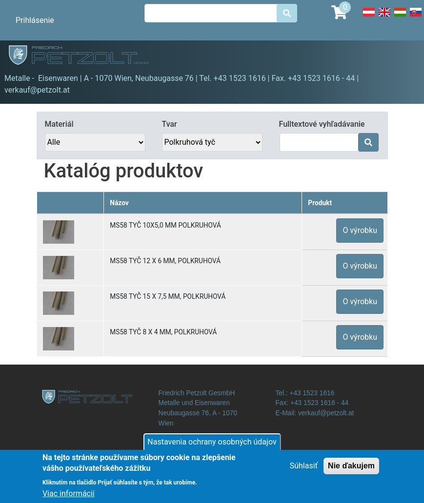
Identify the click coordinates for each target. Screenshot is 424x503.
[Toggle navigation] (402, 56)
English (384, 17)
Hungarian (400, 17)
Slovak (416, 17)
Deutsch (369, 17)
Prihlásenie (35, 20)
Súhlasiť (304, 470)
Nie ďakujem (351, 470)
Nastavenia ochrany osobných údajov (211, 446)
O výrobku (360, 230)
